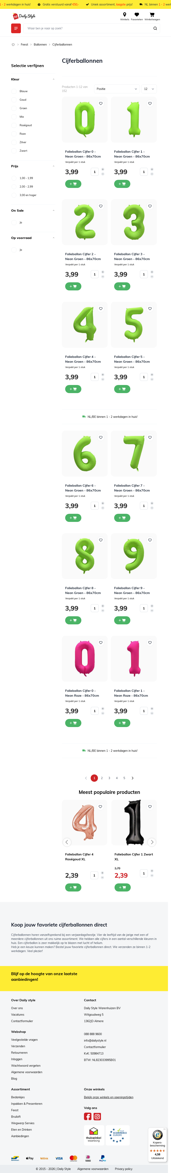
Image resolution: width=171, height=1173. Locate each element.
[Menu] (164, 1130)
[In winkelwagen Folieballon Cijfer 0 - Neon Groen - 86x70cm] (73, 184)
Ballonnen (40, 44)
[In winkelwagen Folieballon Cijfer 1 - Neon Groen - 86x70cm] (122, 184)
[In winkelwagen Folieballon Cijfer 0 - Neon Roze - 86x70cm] (73, 723)
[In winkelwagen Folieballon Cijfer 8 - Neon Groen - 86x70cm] (73, 620)
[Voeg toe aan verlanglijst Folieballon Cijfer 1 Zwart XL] (150, 806)
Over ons (17, 1008)
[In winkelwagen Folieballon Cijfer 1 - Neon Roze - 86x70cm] (122, 723)
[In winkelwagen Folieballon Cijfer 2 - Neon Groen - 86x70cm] (73, 286)
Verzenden (18, 1046)
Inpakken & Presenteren (26, 1104)
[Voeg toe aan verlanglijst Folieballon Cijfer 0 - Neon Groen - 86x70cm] (100, 103)
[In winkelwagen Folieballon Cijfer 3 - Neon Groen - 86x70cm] (122, 286)
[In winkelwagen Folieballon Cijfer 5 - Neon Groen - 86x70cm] (122, 389)
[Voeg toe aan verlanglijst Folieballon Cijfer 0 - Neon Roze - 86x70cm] (100, 642)
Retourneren (19, 1053)
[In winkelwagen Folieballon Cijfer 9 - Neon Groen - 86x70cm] (122, 620)
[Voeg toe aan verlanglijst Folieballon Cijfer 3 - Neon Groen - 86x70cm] (150, 206)
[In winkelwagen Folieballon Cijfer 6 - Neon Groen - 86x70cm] (73, 518)
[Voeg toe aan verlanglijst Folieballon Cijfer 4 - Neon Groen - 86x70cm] (100, 308)
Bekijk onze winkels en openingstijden (108, 1097)
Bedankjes (18, 1097)
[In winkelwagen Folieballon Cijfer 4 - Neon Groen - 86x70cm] (73, 389)
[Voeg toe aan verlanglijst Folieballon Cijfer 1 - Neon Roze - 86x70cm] (150, 642)
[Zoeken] (155, 28)
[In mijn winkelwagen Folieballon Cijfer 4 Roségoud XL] (73, 887)
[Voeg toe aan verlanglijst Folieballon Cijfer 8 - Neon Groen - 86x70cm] (100, 540)
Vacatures (17, 1014)
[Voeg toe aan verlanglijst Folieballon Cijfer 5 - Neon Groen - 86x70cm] (150, 308)
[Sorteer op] (117, 88)
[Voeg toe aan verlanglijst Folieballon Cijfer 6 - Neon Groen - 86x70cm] (100, 437)
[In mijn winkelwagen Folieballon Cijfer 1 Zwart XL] (123, 887)
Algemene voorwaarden (26, 1072)
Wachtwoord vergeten (25, 1065)
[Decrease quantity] (102, 174)
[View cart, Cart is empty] (152, 16)
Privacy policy (123, 1169)
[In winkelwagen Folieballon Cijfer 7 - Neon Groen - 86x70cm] (122, 518)
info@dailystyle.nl (95, 1040)
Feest (24, 44)
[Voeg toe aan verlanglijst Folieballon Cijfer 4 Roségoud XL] (100, 806)
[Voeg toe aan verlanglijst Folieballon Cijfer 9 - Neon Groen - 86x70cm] (150, 540)
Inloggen (16, 1059)
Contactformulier (22, 1021)
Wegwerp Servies (22, 1123)
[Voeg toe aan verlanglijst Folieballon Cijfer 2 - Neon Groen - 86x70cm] (100, 206)
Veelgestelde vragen (24, 1040)
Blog (14, 1078)
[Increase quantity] (102, 169)
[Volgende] (132, 778)
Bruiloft (16, 1117)
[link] (86, 778)
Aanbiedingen (20, 1136)
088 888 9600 (93, 1034)
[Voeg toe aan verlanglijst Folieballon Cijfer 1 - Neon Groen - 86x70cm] (150, 103)
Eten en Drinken (21, 1129)
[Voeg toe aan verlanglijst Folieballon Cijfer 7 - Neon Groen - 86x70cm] (150, 437)
